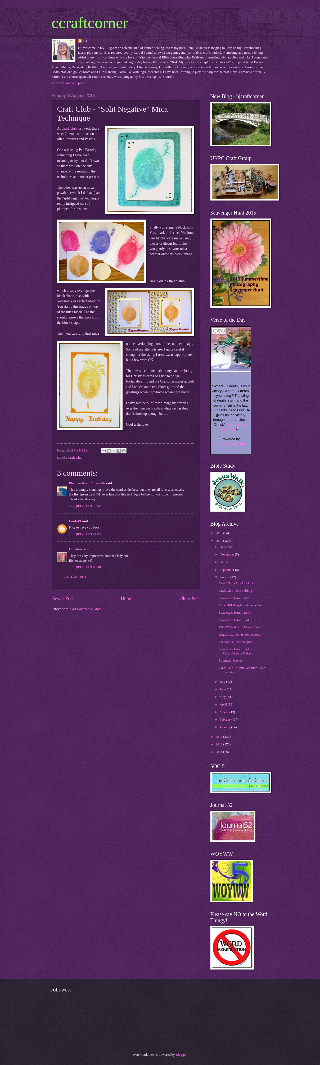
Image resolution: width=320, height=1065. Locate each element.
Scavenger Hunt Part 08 (235, 598)
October (226, 562)
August (225, 577)
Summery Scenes (230, 660)
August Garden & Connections (240, 634)
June (223, 689)
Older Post (189, 598)
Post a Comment (75, 577)
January (225, 727)
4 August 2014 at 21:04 (85, 534)
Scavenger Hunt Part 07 (235, 613)
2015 (219, 533)
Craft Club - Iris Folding (235, 591)
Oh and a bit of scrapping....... (239, 642)
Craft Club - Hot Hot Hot (236, 583)
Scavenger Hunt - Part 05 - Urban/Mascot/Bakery (237, 651)
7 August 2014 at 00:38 (85, 567)
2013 (219, 737)
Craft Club (68, 128)
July (223, 682)
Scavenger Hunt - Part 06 (236, 620)
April (224, 704)
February (226, 719)
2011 (219, 752)
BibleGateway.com (231, 444)
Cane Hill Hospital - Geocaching (241, 605)
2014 (219, 541)
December (227, 547)
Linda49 (75, 521)
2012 (219, 744)
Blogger (181, 1055)
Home (126, 598)
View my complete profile (69, 83)
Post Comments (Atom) (86, 609)
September (227, 570)
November (227, 554)
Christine (76, 549)
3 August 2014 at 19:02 (85, 506)
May (223, 697)
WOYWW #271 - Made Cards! (240, 627)
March (224, 712)
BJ (85, 41)
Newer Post (63, 598)
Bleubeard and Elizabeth (87, 483)
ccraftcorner (90, 22)
